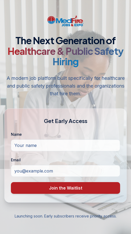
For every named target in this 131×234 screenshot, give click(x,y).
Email (16, 160)
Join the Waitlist (65, 188)
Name (16, 134)
